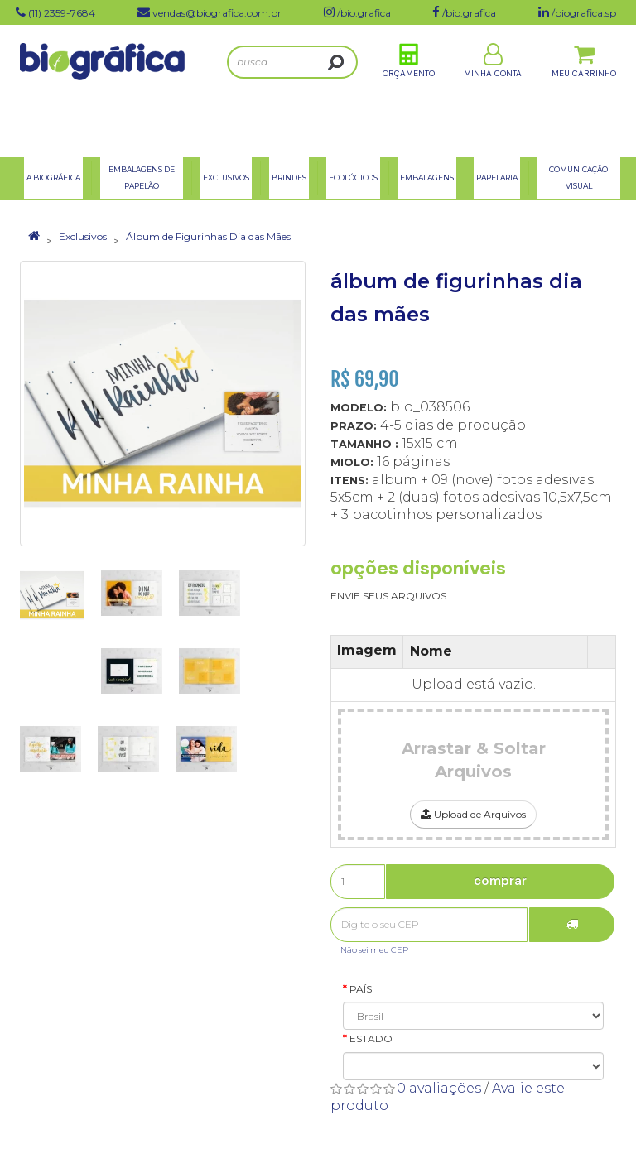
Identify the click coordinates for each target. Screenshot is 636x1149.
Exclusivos (83, 236)
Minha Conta (493, 90)
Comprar (500, 881)
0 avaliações (439, 1088)
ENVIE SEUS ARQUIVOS (388, 595)
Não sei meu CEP (374, 949)
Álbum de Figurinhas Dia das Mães (208, 236)
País (360, 989)
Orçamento (409, 90)
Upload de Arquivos (473, 814)
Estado (371, 1038)
